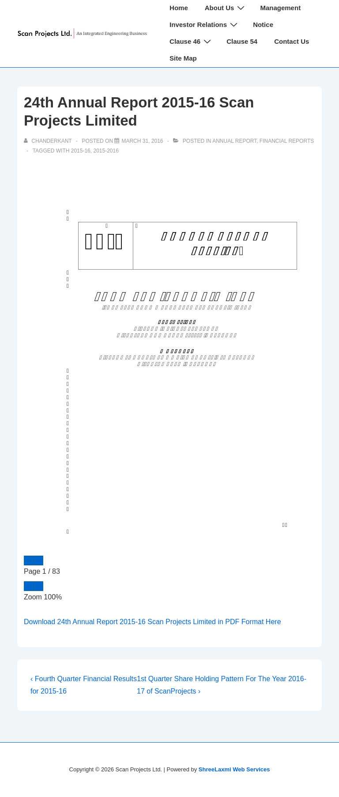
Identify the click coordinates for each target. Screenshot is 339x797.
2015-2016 (105, 151)
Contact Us (291, 41)
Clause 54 (241, 41)
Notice (263, 24)
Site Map (183, 58)
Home (179, 7)
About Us (226, 7)
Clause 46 (191, 41)
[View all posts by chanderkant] (48, 141)
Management (280, 7)
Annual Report (234, 141)
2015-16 (80, 151)
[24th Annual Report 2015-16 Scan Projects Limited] (142, 141)
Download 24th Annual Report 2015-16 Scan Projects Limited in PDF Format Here (152, 621)
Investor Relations (205, 24)
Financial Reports (287, 141)
